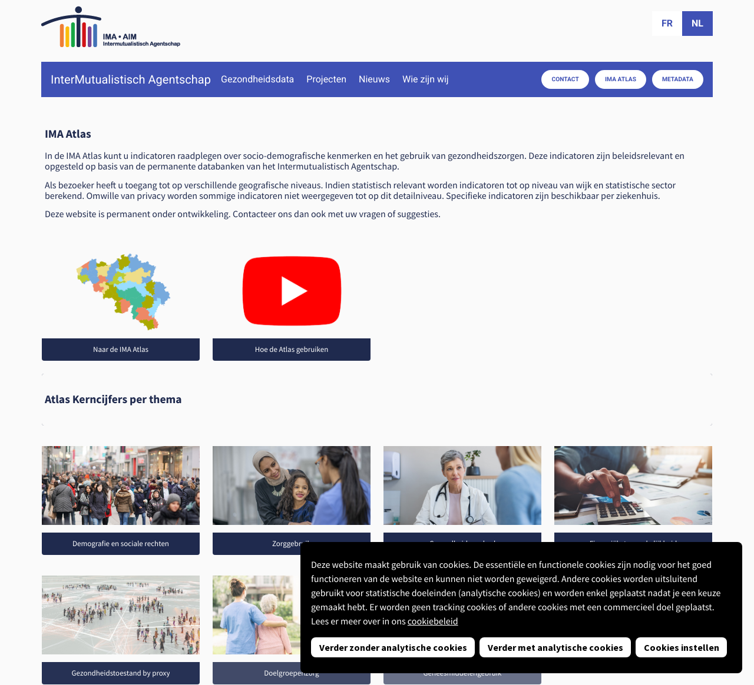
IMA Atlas (620, 79)
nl (697, 23)
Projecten (326, 79)
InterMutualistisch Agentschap (131, 80)
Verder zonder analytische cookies (393, 647)
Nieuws (374, 79)
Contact (564, 79)
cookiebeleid (433, 621)
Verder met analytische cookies (555, 647)
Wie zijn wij (425, 79)
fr (667, 23)
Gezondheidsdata (257, 79)
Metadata (677, 79)
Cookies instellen (681, 647)
